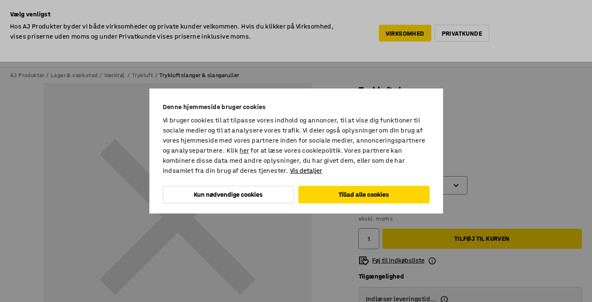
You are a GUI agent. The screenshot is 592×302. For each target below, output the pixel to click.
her (244, 150)
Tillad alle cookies (364, 194)
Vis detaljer (306, 170)
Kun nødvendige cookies (228, 194)
